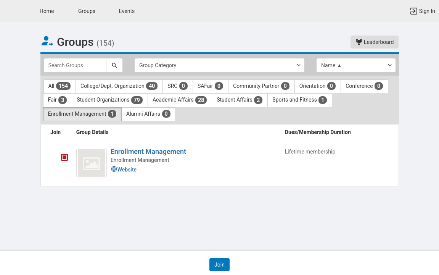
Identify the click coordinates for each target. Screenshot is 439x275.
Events (127, 11)
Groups (86, 11)
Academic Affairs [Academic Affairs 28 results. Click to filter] (180, 100)
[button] (9, 11)
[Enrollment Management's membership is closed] (60, 158)
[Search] (114, 65)
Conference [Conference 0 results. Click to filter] (364, 86)
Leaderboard (374, 42)
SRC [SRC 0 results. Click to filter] (177, 86)
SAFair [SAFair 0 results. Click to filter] (211, 86)
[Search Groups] (75, 65)
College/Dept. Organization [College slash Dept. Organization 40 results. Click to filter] (119, 86)
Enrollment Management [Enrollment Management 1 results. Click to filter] (82, 114)
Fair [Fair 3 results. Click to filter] (58, 100)
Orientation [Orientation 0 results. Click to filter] (317, 86)
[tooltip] (64, 158)
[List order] (356, 65)
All (59, 86)
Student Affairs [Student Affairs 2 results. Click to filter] (240, 100)
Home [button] (47, 11)
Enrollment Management (148, 151)
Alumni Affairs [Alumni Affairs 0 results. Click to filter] (148, 114)
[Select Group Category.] (219, 65)
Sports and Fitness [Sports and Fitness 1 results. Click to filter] (299, 100)
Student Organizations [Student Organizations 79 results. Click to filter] (110, 100)
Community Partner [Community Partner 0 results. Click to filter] (261, 86)
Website (124, 170)
